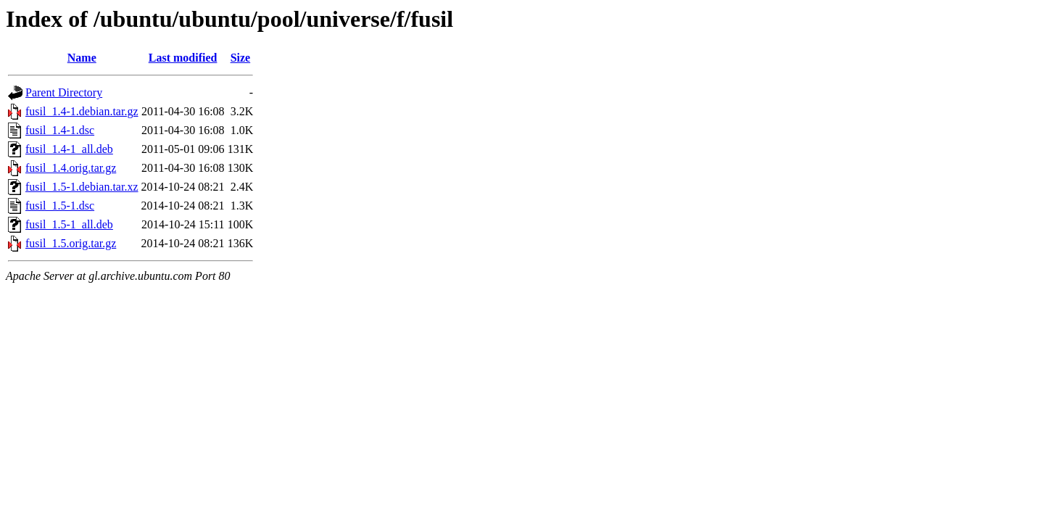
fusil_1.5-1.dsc (59, 205)
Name (81, 57)
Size (241, 57)
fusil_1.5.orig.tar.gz (70, 243)
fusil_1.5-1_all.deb (69, 224)
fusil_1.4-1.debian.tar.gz (81, 111)
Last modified (183, 57)
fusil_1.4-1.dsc (59, 130)
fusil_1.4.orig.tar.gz (70, 168)
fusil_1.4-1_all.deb (69, 149)
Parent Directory (63, 92)
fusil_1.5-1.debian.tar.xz (81, 187)
